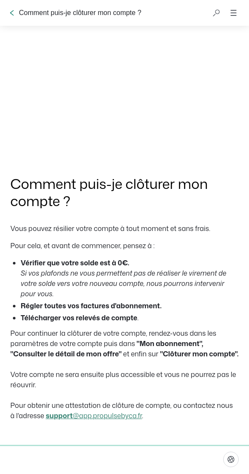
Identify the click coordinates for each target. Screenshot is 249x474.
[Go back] (12, 13)
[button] (216, 13)
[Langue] (231, 459)
